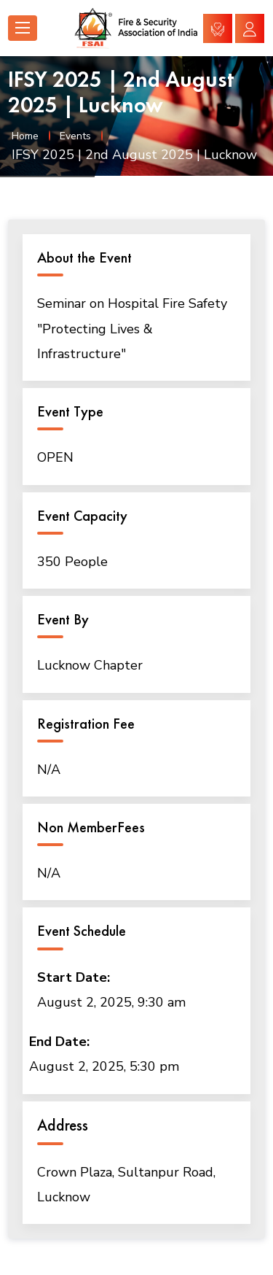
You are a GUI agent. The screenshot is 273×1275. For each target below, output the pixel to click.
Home (25, 136)
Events (75, 136)
